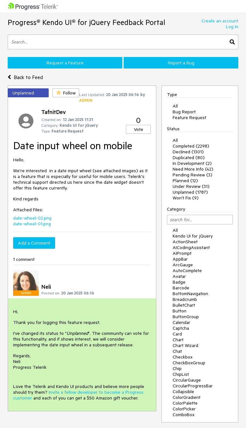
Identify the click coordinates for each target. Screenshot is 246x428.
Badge (179, 282)
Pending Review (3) (192, 175)
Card (177, 334)
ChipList (181, 374)
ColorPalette (185, 403)
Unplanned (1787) (190, 192)
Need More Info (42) (193, 169)
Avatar (179, 276)
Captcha (181, 328)
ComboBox (183, 414)
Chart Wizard (185, 345)
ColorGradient (187, 397)
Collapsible (183, 391)
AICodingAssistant (191, 247)
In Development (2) (192, 163)
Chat (177, 351)
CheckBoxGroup (189, 363)
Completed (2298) (191, 146)
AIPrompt (182, 253)
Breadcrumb (185, 299)
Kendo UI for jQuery (193, 236)
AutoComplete (187, 270)
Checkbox (183, 357)
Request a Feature (65, 63)
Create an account (219, 21)
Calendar (181, 322)
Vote (138, 129)
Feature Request (189, 117)
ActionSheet (185, 242)
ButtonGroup (186, 316)
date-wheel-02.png (32, 218)
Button (179, 311)
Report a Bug (181, 63)
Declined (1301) (188, 152)
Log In (232, 26)
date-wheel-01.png (32, 224)
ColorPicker (184, 409)
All (175, 106)
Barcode (181, 288)
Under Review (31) (191, 186)
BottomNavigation (190, 293)
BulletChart (184, 305)
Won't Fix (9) (186, 198)
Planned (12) (185, 180)
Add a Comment (34, 243)
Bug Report (184, 112)
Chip (177, 368)
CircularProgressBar (193, 386)
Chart (178, 340)
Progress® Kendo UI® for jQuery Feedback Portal (86, 22)
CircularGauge (187, 380)
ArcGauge (183, 265)
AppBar (180, 259)
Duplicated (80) (189, 157)
